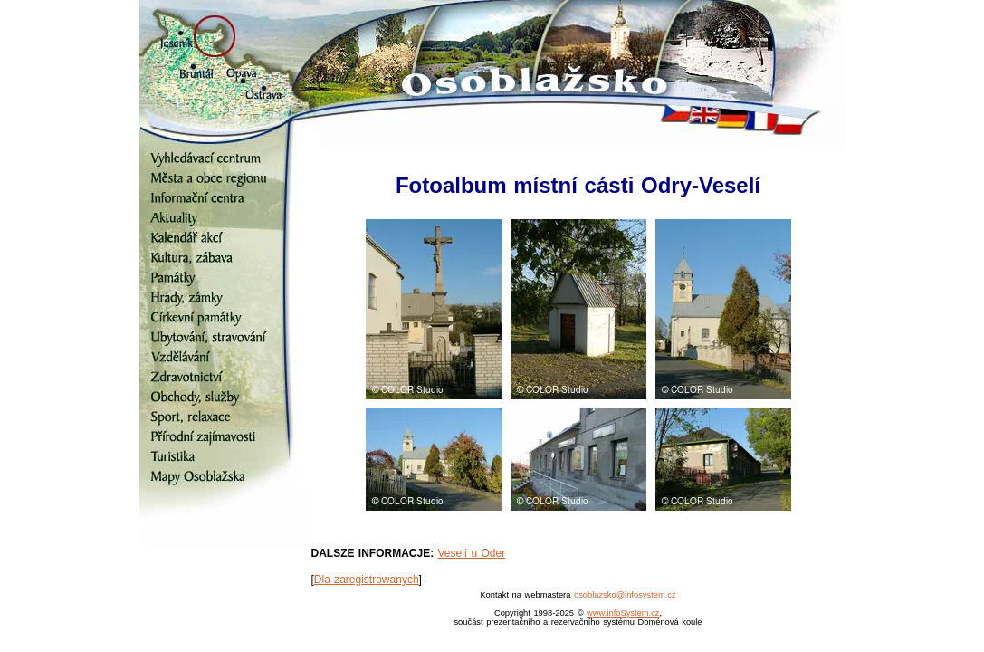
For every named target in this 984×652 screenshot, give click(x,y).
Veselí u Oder (472, 553)
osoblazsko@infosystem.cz (625, 594)
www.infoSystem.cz (623, 613)
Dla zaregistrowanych (366, 579)
